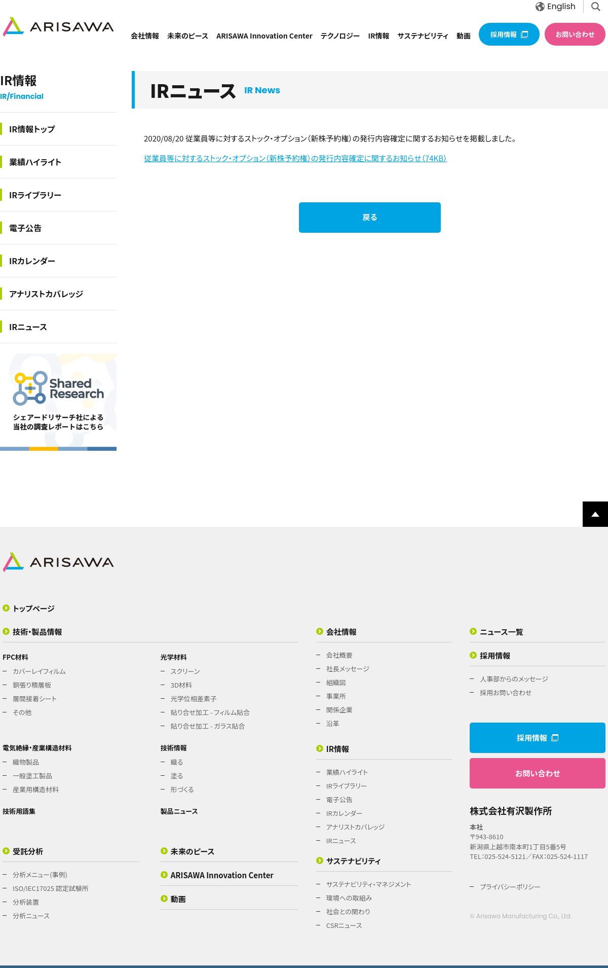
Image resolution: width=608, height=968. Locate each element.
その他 (22, 712)
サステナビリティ (423, 36)
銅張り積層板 (32, 685)
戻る (370, 216)
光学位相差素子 (194, 698)
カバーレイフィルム (39, 671)
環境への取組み (349, 898)
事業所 (336, 696)
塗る (177, 775)
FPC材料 (15, 657)
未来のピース (187, 36)
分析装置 (26, 902)
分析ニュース (31, 915)
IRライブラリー (35, 195)
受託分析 (28, 851)
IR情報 (378, 36)
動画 (464, 36)
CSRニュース (344, 925)
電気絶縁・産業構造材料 (37, 747)
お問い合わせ (575, 34)
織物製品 (26, 762)
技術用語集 (19, 811)
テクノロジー (340, 36)
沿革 (332, 723)
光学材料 (174, 657)
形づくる (182, 789)
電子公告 (25, 228)
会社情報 (145, 36)
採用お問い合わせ (505, 692)
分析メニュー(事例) (40, 874)
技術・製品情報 (37, 631)
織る (177, 762)
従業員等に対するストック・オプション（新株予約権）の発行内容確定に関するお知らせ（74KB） (295, 158)
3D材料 (181, 685)
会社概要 (339, 655)
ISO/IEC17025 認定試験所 (51, 888)
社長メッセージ (347, 668)
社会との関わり (348, 911)
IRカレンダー (32, 261)
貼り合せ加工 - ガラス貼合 (208, 726)
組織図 (336, 682)
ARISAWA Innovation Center (264, 36)
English (556, 6)
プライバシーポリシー (510, 886)
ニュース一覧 (501, 631)
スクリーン (185, 671)
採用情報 (509, 34)
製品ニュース (179, 811)
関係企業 (339, 709)
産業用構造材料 (36, 789)
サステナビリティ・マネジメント (368, 884)
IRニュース (28, 326)
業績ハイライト (35, 162)
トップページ (34, 608)
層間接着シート (35, 698)
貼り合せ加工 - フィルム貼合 (210, 712)
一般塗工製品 (32, 775)
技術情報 (174, 747)
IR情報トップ (32, 129)
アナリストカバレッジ (46, 294)
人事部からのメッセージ (514, 679)
